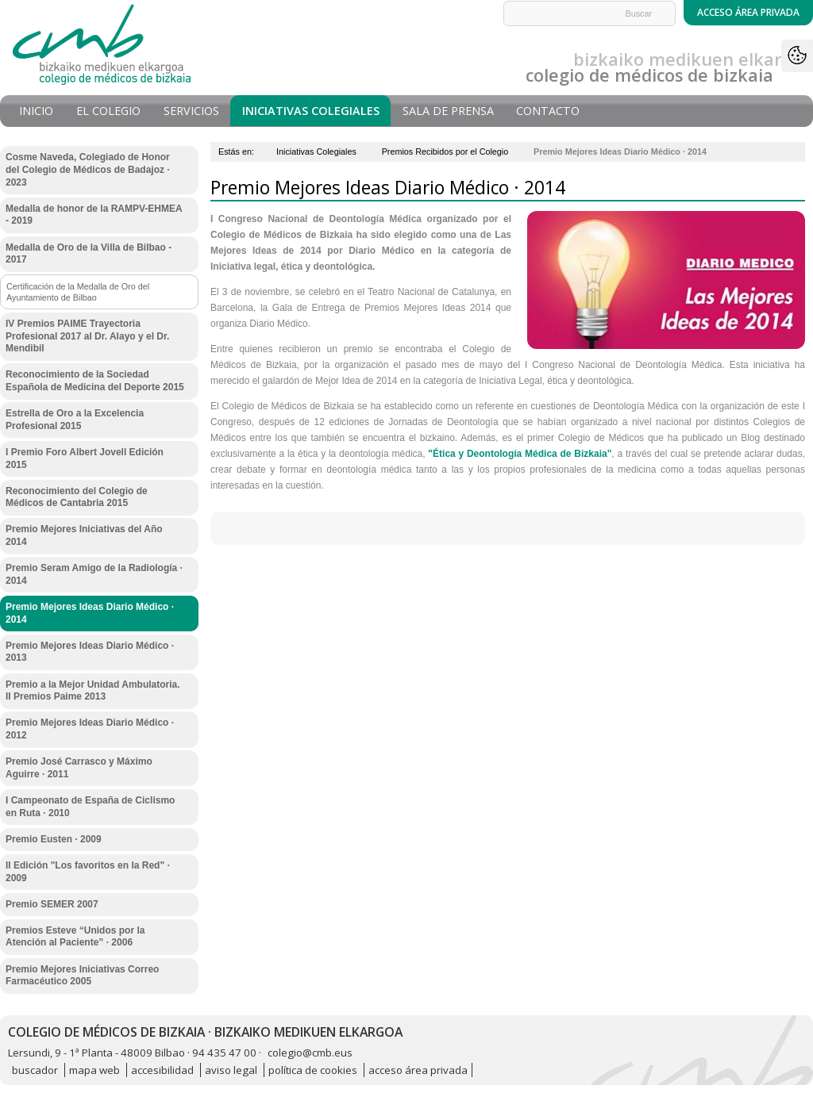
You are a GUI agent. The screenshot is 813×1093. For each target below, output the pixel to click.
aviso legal (231, 1070)
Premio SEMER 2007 (52, 904)
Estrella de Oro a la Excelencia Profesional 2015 (75, 419)
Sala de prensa (448, 110)
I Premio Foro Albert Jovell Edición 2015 (85, 458)
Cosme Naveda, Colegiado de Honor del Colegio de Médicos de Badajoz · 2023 (88, 169)
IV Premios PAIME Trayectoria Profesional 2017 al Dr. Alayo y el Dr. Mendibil (87, 336)
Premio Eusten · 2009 (54, 839)
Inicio (36, 110)
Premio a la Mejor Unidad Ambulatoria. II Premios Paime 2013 (93, 691)
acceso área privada (418, 1070)
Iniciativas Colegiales (311, 110)
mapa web (94, 1070)
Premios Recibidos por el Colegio (445, 151)
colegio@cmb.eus (310, 1052)
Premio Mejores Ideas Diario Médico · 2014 (90, 613)
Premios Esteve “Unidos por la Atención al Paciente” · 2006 (75, 937)
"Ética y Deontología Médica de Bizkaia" (519, 453)
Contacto (548, 110)
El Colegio (108, 110)
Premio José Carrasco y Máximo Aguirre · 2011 (79, 768)
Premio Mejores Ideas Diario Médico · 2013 (90, 652)
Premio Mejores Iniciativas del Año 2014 (84, 535)
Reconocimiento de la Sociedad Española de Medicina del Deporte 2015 (95, 381)
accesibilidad (162, 1070)
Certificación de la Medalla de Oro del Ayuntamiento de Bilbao (77, 292)
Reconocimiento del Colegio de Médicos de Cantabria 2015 (77, 497)
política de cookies (312, 1070)
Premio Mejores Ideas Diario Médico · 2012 (90, 729)
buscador (35, 1070)
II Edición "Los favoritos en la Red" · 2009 (88, 872)
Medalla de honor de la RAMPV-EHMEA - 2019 (94, 215)
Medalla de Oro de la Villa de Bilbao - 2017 (88, 254)
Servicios (191, 110)
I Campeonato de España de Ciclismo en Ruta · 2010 (90, 807)
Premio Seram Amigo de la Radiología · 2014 (94, 574)
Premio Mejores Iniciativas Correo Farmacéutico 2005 (82, 976)
